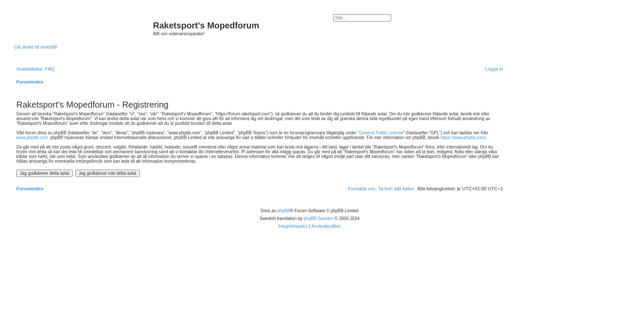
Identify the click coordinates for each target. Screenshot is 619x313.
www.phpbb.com (32, 137)
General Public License (381, 132)
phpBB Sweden (319, 218)
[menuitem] (50, 68)
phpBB (283, 210)
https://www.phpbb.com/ (463, 137)
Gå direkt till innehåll (35, 47)
